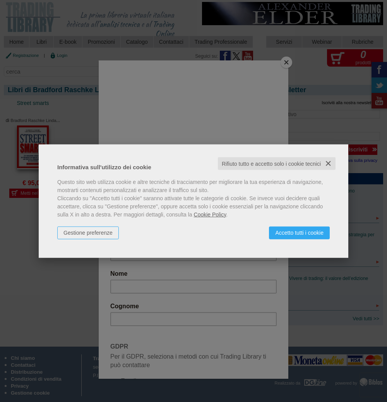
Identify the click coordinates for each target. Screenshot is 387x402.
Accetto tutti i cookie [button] (299, 232)
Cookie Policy (210, 214)
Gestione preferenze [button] (88, 232)
